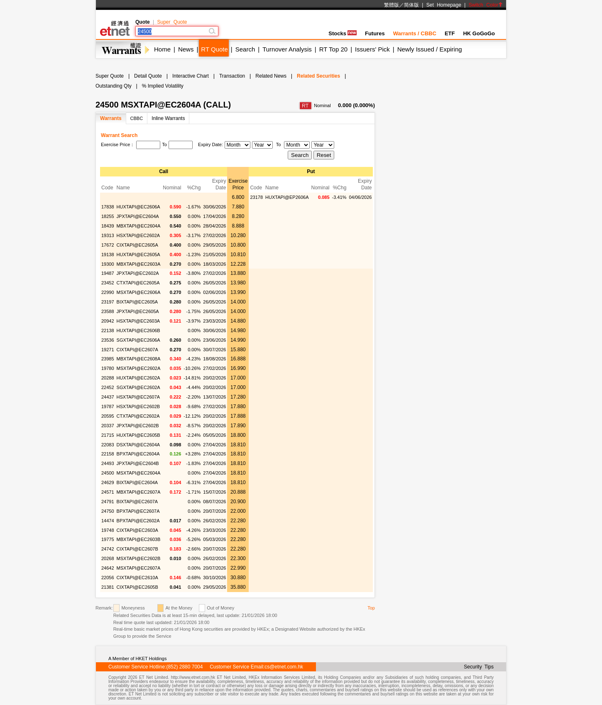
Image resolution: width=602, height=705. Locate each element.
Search (245, 49)
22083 (107, 444)
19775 (107, 539)
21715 (107, 435)
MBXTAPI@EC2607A (139, 492)
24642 (107, 567)
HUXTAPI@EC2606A (138, 206)
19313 (107, 235)
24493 (107, 463)
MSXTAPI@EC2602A (139, 368)
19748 (107, 530)
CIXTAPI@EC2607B (137, 548)
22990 (107, 292)
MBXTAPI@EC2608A (139, 358)
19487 (107, 273)
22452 (107, 387)
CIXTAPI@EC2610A (137, 577)
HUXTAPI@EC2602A (138, 377)
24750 (107, 511)
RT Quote (214, 49)
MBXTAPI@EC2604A (139, 225)
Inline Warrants (168, 118)
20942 (107, 320)
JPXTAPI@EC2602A (138, 273)
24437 (107, 396)
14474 (107, 520)
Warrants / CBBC (414, 33)
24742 (107, 548)
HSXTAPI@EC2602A (138, 235)
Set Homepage (443, 5)
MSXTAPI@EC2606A (139, 292)
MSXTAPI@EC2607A (139, 567)
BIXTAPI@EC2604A (137, 482)
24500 (107, 472)
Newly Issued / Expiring (429, 49)
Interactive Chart (190, 76)
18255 (107, 216)
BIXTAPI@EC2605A (137, 301)
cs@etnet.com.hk (283, 667)
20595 (107, 416)
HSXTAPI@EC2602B (138, 406)
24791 (107, 501)
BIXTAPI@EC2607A (137, 501)
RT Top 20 (333, 49)
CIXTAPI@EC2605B (137, 587)
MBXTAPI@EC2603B (139, 539)
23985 (107, 358)
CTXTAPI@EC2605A (138, 282)
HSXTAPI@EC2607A (138, 396)
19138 (107, 254)
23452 (107, 282)
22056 (107, 577)
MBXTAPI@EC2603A (139, 264)
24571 (107, 492)
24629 (107, 482)
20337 (107, 425)
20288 (107, 377)
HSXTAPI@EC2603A (138, 320)
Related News (270, 76)
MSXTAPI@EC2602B (139, 558)
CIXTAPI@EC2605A (137, 244)
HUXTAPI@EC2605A (138, 254)
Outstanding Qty (113, 86)
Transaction (232, 76)
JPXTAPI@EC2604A (138, 216)
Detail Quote (148, 76)
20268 (107, 558)
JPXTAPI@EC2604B (138, 463)
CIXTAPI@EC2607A (137, 349)
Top (371, 607)
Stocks (342, 33)
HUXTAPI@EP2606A (287, 197)
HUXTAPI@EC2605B (138, 435)
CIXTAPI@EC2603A (137, 530)
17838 (107, 206)
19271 (107, 349)
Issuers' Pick (372, 49)
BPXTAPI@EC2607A (138, 511)
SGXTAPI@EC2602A (138, 387)
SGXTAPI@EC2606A (138, 340)
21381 (107, 587)
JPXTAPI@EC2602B (138, 425)
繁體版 (391, 5)
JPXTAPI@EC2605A (138, 311)
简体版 (411, 5)
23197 (107, 301)
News (186, 49)
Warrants (111, 118)
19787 (107, 406)
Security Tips (479, 667)
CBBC (136, 118)
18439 (107, 225)
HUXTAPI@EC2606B (138, 330)
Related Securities (318, 76)
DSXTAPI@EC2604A (138, 444)
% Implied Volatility (163, 86)
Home (162, 49)
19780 (107, 368)
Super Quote (172, 22)
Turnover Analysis (287, 49)
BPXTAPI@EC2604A (138, 453)
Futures (375, 33)
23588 (107, 311)
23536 (107, 340)
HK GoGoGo (479, 33)
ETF (450, 33)
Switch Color (486, 5)
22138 (107, 330)
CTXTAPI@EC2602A (138, 416)
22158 (107, 453)
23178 (256, 197)
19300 (107, 264)
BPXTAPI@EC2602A (138, 520)
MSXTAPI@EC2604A (139, 472)
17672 (107, 244)
